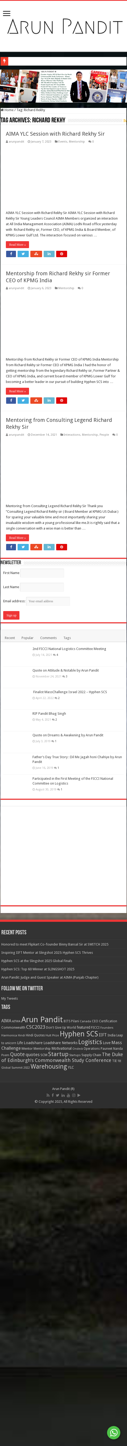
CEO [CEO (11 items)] (95, 1360)
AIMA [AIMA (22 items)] (6, 1359)
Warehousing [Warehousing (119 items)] (49, 1404)
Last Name (11, 925)
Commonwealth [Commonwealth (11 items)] (13, 1366)
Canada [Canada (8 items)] (85, 1360)
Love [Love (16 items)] (106, 1381)
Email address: (36, 940)
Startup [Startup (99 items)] (58, 1392)
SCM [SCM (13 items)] (43, 1393)
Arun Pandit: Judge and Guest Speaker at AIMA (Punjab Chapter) (50, 1316)
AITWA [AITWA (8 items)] (16, 1360)
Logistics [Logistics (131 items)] (90, 1380)
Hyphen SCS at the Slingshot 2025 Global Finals (36, 1299)
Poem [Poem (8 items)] (5, 1393)
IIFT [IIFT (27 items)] (103, 1373)
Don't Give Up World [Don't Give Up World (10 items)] (61, 1366)
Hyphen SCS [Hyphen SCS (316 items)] (79, 1372)
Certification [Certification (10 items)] (108, 1360)
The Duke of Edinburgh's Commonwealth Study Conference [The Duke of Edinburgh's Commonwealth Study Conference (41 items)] (62, 1395)
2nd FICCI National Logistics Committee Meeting (69, 987)
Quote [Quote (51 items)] (17, 1393)
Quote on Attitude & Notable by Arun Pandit (65, 1009)
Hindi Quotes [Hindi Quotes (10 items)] (35, 1374)
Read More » (17, 245)
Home (7, 110)
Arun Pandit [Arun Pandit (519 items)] (42, 1358)
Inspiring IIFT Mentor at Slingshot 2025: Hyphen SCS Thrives (47, 1291)
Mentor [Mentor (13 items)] (27, 1387)
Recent (10, 976)
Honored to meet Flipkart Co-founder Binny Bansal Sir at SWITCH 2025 (54, 1283)
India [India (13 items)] (112, 1374)
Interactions (72, 435)
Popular (28, 976)
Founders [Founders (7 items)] (106, 1366)
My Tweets (9, 1337)
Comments (48, 976)
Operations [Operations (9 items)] (92, 1387)
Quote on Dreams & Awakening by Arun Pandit (67, 1074)
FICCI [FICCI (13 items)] (95, 1366)
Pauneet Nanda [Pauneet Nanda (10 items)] (112, 1387)
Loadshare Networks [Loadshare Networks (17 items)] (60, 1381)
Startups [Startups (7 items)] (75, 1393)
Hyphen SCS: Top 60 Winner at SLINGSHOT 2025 (37, 1308)
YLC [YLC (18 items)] (71, 1405)
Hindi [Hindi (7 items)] (21, 1374)
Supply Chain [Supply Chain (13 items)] (91, 1393)
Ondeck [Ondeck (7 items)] (77, 1387)
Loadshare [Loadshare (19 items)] (33, 1381)
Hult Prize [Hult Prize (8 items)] (52, 1374)
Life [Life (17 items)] (20, 1381)
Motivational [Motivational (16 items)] (61, 1387)
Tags (67, 976)
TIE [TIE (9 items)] (114, 1399)
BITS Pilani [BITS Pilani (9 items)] (71, 1360)
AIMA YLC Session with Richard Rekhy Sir (55, 134)
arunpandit (16, 141)
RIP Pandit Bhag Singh (49, 1052)
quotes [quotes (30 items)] (33, 1393)
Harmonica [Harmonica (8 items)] (9, 1374)
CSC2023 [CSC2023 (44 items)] (35, 1365)
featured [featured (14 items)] (83, 1366)
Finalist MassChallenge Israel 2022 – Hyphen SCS (69, 1030)
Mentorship (77, 141)
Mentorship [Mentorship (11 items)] (42, 1387)
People (104, 435)
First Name (11, 911)
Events (62, 141)
